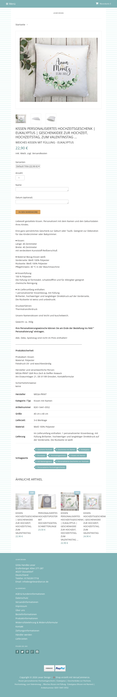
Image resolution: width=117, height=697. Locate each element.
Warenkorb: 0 (103, 3)
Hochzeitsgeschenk (58, 455)
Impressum (21, 606)
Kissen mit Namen (43, 400)
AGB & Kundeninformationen (30, 593)
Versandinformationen (27, 602)
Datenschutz (22, 598)
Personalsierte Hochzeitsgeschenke (51, 467)
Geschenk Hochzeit (44, 449)
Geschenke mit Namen (66, 449)
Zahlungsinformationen (27, 630)
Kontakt (19, 626)
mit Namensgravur (44, 461)
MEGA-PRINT (40, 394)
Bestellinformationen (26, 614)
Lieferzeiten (21, 638)
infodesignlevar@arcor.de (35, 581)
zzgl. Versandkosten (37, 153)
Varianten (20, 162)
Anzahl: (19, 173)
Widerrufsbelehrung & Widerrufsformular (37, 622)
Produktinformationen (27, 618)
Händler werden (24, 634)
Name (19, 184)
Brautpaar (41, 455)
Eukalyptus (85, 449)
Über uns (20, 610)
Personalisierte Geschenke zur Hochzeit (73, 461)
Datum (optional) (24, 197)
